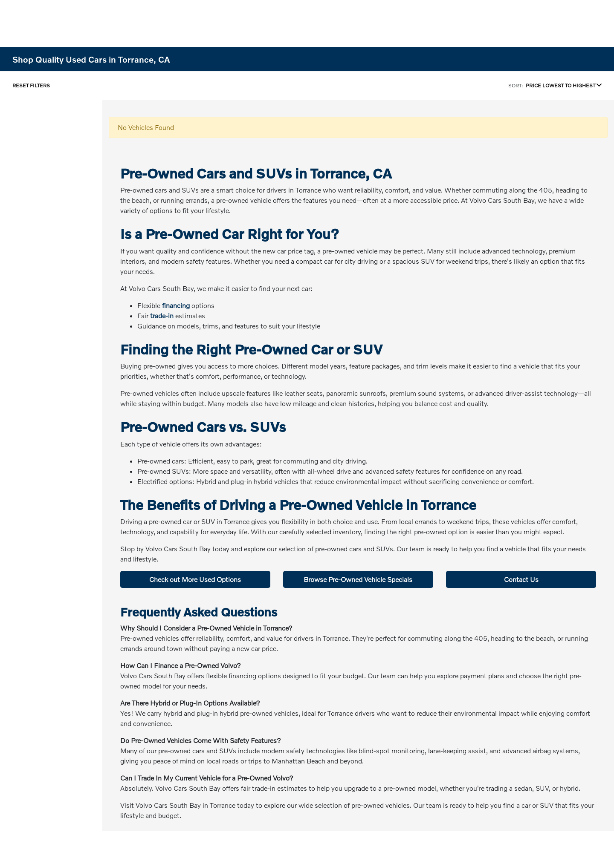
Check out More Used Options (195, 579)
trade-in (162, 315)
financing (176, 305)
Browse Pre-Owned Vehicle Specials (358, 579)
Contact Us (521, 579)
